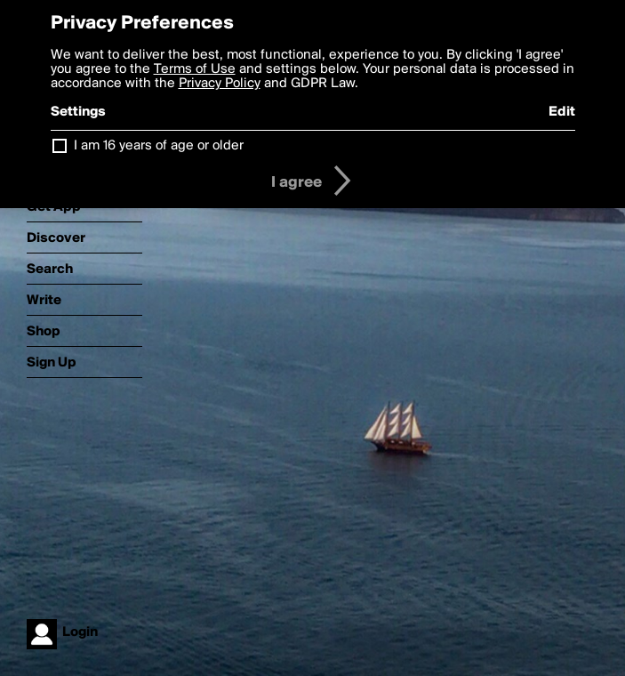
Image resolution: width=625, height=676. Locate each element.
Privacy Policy (219, 83)
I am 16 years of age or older (159, 146)
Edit (562, 112)
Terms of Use (195, 69)
